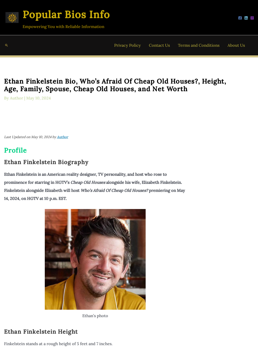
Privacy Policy (127, 45)
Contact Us (159, 45)
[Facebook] (240, 18)
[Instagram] (252, 18)
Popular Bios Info (66, 14)
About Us (236, 45)
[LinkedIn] (246, 18)
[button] (6, 45)
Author (62, 137)
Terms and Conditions (198, 45)
